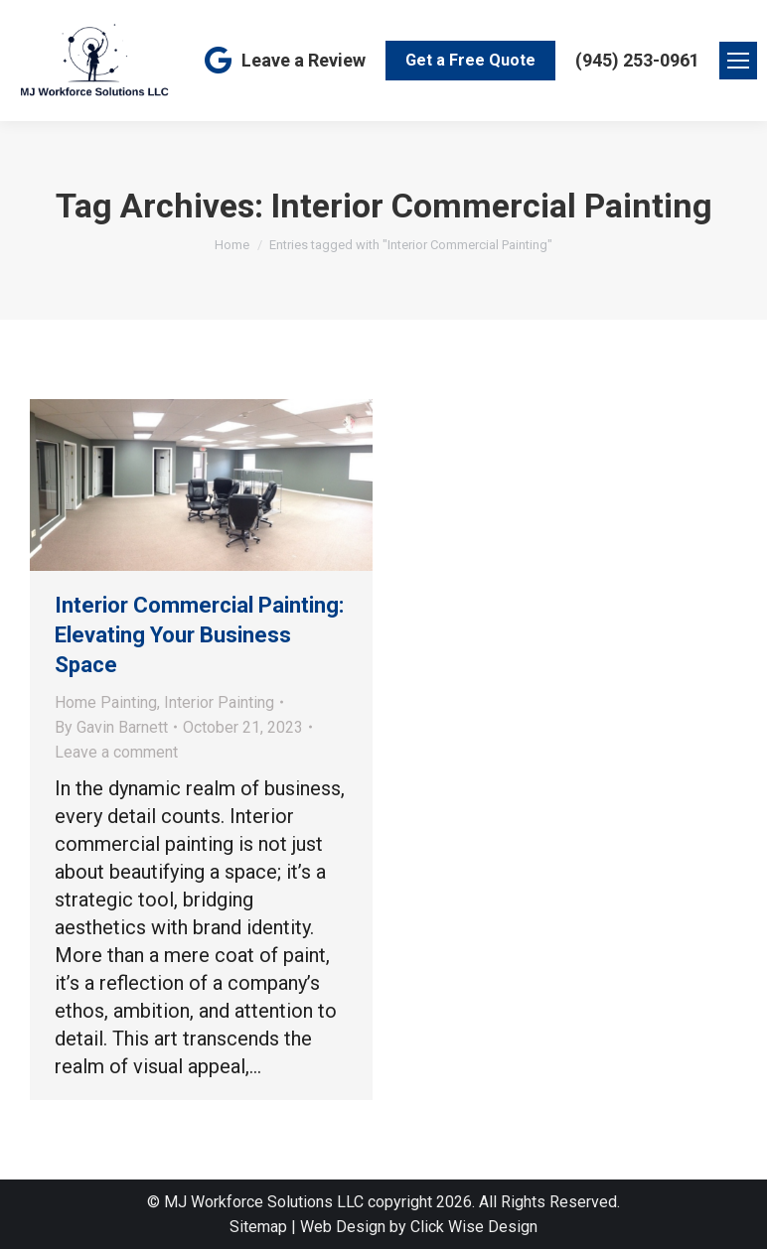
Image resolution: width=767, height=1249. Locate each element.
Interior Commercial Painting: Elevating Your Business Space (199, 635)
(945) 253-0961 (637, 60)
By (111, 727)
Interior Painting (219, 702)
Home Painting (106, 702)
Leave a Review (283, 60)
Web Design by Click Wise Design (418, 1226)
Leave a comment (116, 752)
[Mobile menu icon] (738, 60)
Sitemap (258, 1226)
